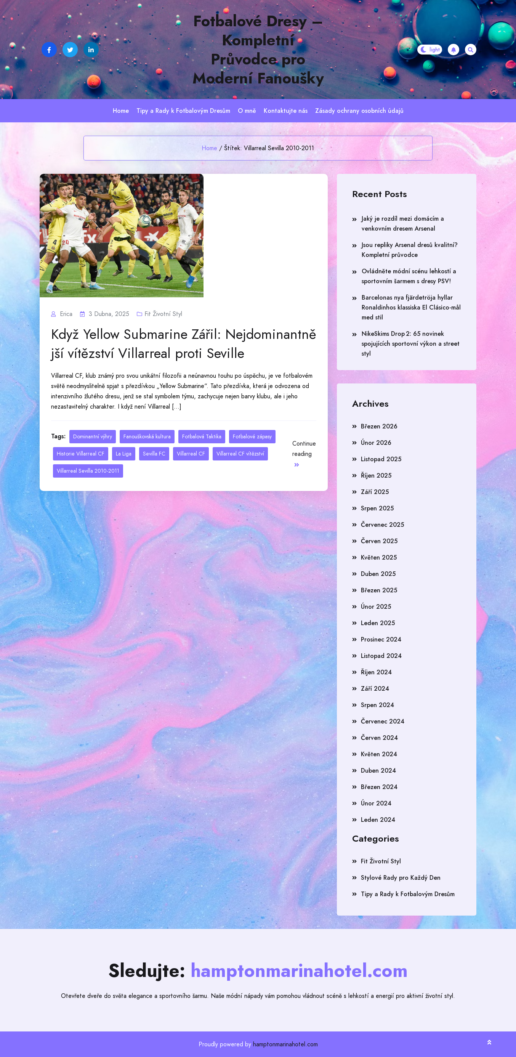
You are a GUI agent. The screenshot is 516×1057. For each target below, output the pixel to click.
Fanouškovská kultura (147, 436)
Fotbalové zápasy (252, 436)
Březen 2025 (379, 590)
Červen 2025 (379, 541)
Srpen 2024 (377, 705)
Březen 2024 (379, 787)
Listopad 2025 (381, 459)
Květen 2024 (379, 754)
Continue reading (304, 453)
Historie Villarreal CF (80, 453)
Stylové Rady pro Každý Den (401, 877)
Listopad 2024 (381, 655)
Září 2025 (375, 492)
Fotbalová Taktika (201, 436)
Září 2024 (375, 688)
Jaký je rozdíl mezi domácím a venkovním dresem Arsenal (403, 223)
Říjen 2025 (376, 475)
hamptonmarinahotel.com (285, 1044)
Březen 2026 (379, 426)
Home (121, 110)
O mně (247, 110)
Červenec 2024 (382, 721)
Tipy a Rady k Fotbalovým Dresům (183, 110)
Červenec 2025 (382, 524)
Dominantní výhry (92, 436)
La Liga (123, 453)
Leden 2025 (378, 623)
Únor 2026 (376, 442)
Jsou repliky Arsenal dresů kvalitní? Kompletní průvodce (410, 250)
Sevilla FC (154, 453)
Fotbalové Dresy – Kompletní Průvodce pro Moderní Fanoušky (258, 49)
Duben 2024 (378, 770)
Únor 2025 (376, 606)
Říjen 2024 (376, 672)
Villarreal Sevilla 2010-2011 (88, 471)
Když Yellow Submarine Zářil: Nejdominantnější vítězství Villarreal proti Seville (183, 344)
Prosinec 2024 (381, 639)
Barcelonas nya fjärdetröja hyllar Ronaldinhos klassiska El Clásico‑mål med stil (411, 307)
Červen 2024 (379, 737)
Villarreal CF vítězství (240, 453)
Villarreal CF (191, 453)
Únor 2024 (376, 803)
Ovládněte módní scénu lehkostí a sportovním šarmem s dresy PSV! (409, 276)
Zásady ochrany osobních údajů (359, 110)
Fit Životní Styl (163, 314)
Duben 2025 (378, 573)
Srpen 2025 (377, 508)
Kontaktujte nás (286, 110)
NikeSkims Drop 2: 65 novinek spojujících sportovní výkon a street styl (411, 343)
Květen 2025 (379, 557)
